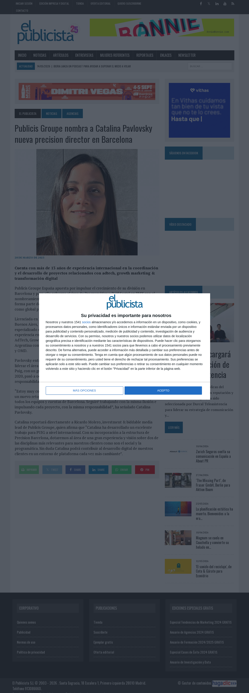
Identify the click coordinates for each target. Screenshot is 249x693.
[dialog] (124, 346)
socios (86, 322)
